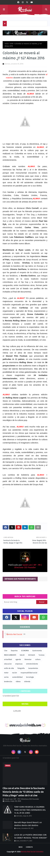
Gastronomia (37, 651)
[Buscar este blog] (19, 602)
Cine (5, 651)
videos (18, 681)
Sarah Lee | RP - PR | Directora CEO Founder (28, 566)
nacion (14, 673)
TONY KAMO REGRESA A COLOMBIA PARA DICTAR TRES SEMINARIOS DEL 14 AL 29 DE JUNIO (30, 810)
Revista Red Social (14, 634)
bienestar (28, 659)
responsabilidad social (29, 673)
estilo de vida (9, 668)
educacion (8, 664)
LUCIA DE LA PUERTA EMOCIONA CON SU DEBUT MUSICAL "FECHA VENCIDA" (30, 836)
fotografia (21, 668)
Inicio (7, 44)
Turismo (41, 655)
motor (6, 673)
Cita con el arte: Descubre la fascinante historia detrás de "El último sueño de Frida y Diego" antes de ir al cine (24, 792)
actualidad (8, 659)
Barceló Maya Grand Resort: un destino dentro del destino (28, 824)
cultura (37, 659)
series (6, 677)
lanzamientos (33, 668)
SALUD (22, 655)
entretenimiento (32, 664)
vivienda (27, 681)
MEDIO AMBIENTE (10, 655)
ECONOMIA (25, 651)
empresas (19, 664)
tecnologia (30, 677)
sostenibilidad (17, 677)
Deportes (14, 651)
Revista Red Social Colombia (32, 852)
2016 (11, 44)
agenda (18, 659)
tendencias (8, 681)
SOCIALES (31, 655)
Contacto (29, 847)
